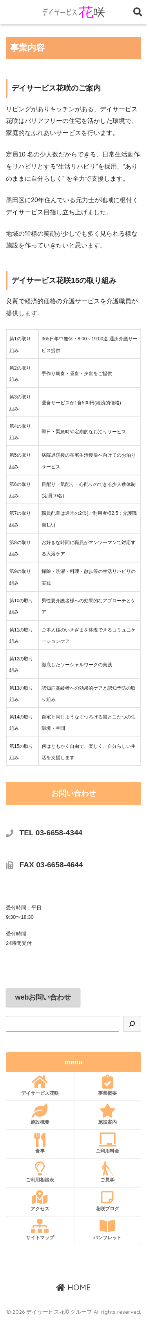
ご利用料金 (107, 1143)
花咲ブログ (107, 1200)
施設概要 (40, 1114)
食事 (40, 1143)
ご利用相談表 (40, 1172)
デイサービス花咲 (40, 1085)
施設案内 (107, 1114)
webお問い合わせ (43, 997)
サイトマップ (40, 1229)
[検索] (132, 1024)
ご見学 (107, 1172)
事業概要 (107, 1085)
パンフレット (107, 1229)
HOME (73, 1287)
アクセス (40, 1200)
